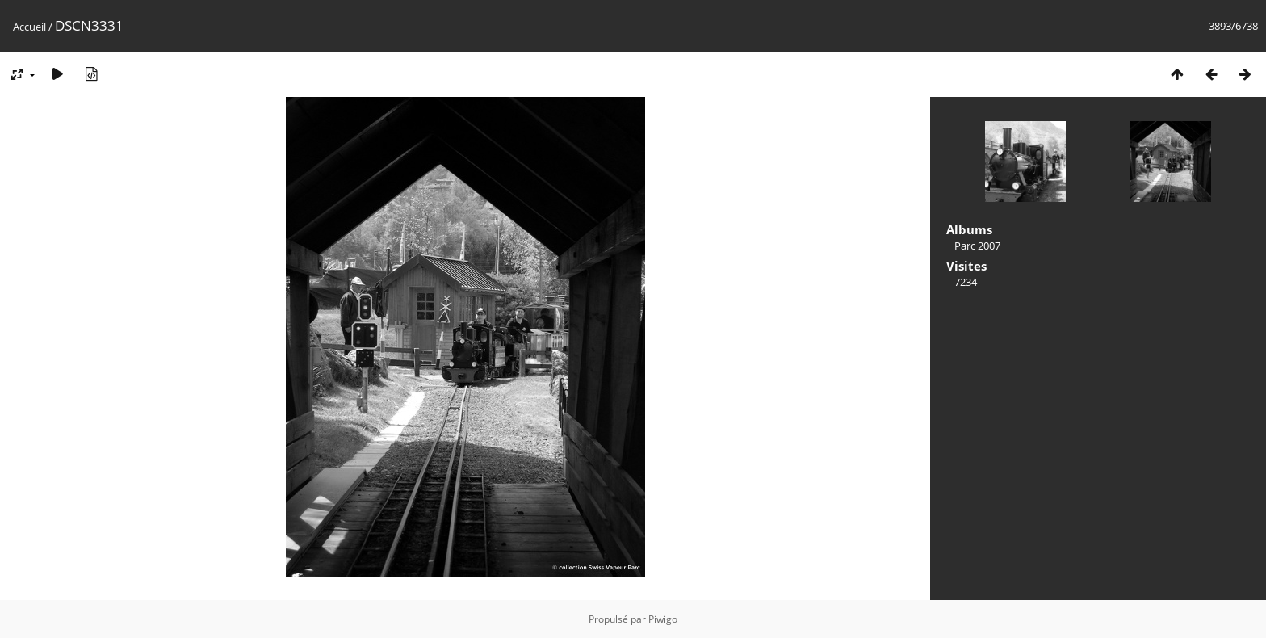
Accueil (29, 26)
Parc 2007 (977, 245)
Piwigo (662, 619)
